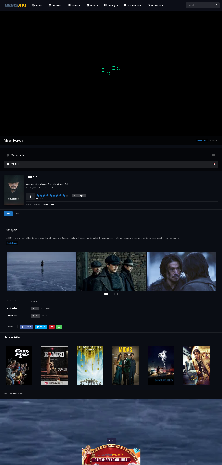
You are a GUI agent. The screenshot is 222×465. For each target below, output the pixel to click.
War (52, 205)
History (37, 205)
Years (90, 5)
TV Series (55, 5)
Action (28, 205)
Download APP (132, 5)
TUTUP (111, 441)
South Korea (12, 243)
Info (8, 214)
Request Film (155, 5)
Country (109, 5)
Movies (37, 5)
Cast (18, 214)
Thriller (45, 205)
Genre (72, 5)
